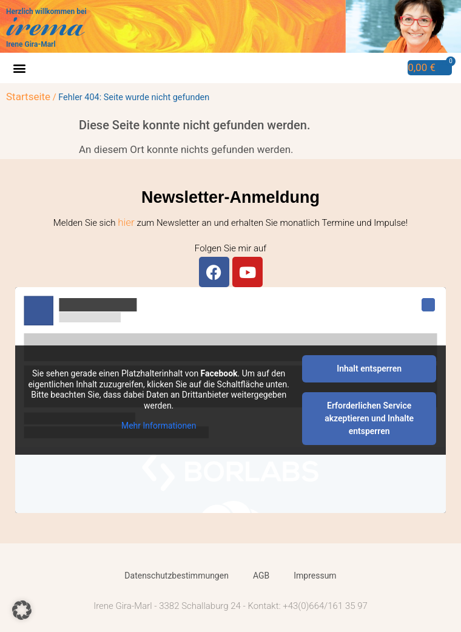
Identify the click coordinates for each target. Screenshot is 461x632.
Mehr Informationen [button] (158, 425)
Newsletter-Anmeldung (230, 197)
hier (126, 222)
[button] (19, 68)
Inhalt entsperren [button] (369, 368)
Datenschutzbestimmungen (176, 575)
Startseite (28, 96)
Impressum (315, 575)
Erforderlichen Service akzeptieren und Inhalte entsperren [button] (369, 418)
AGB (261, 575)
